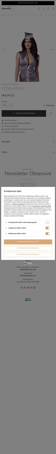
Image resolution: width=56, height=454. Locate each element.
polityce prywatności (18, 204)
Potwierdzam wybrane (28, 248)
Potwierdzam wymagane (28, 254)
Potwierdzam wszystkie (28, 242)
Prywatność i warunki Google (41, 206)
